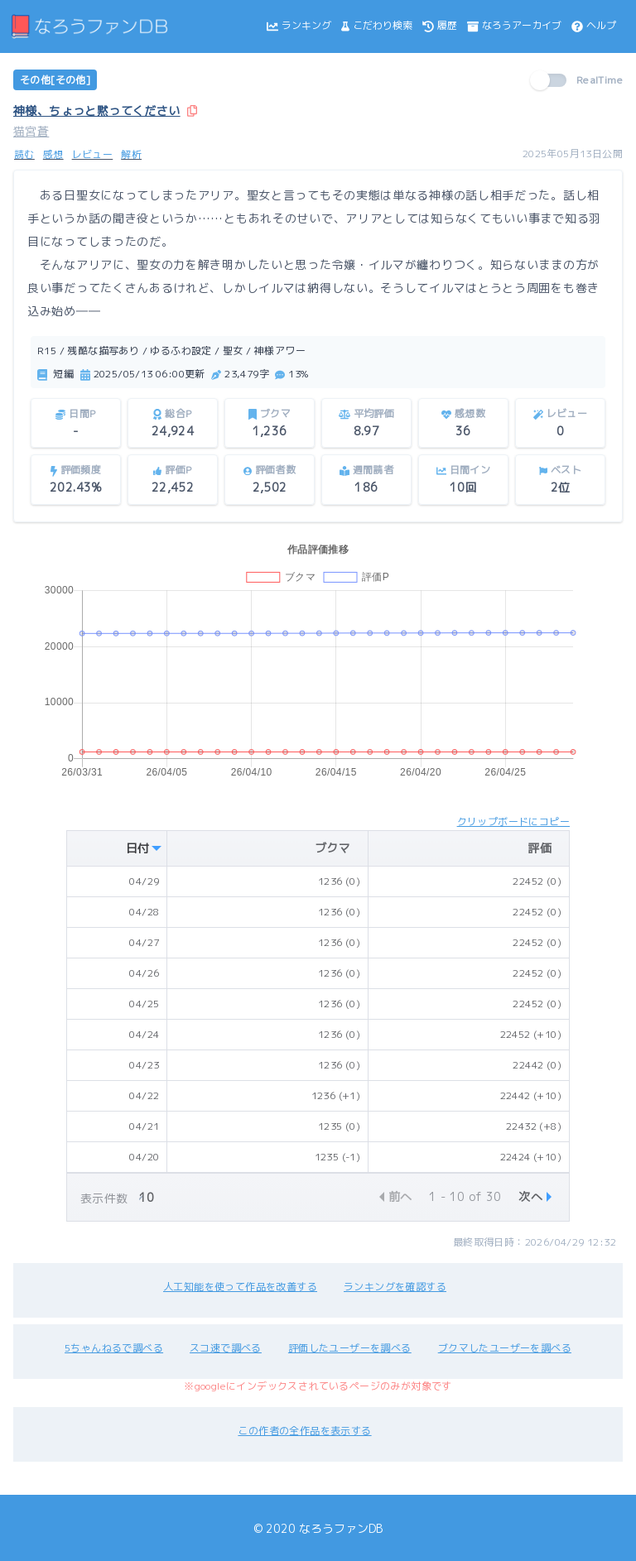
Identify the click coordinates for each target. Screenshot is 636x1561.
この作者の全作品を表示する (304, 1431)
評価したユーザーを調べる (350, 1348)
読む (24, 154)
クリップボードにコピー (513, 821)
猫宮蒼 (31, 131)
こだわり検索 (376, 25)
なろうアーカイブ (514, 25)
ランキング (299, 25)
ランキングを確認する (395, 1287)
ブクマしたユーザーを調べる (504, 1348)
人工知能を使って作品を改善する (240, 1287)
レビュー (92, 154)
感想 (53, 154)
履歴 (439, 25)
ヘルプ (593, 25)
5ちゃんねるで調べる (114, 1348)
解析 (131, 154)
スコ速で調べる (226, 1348)
